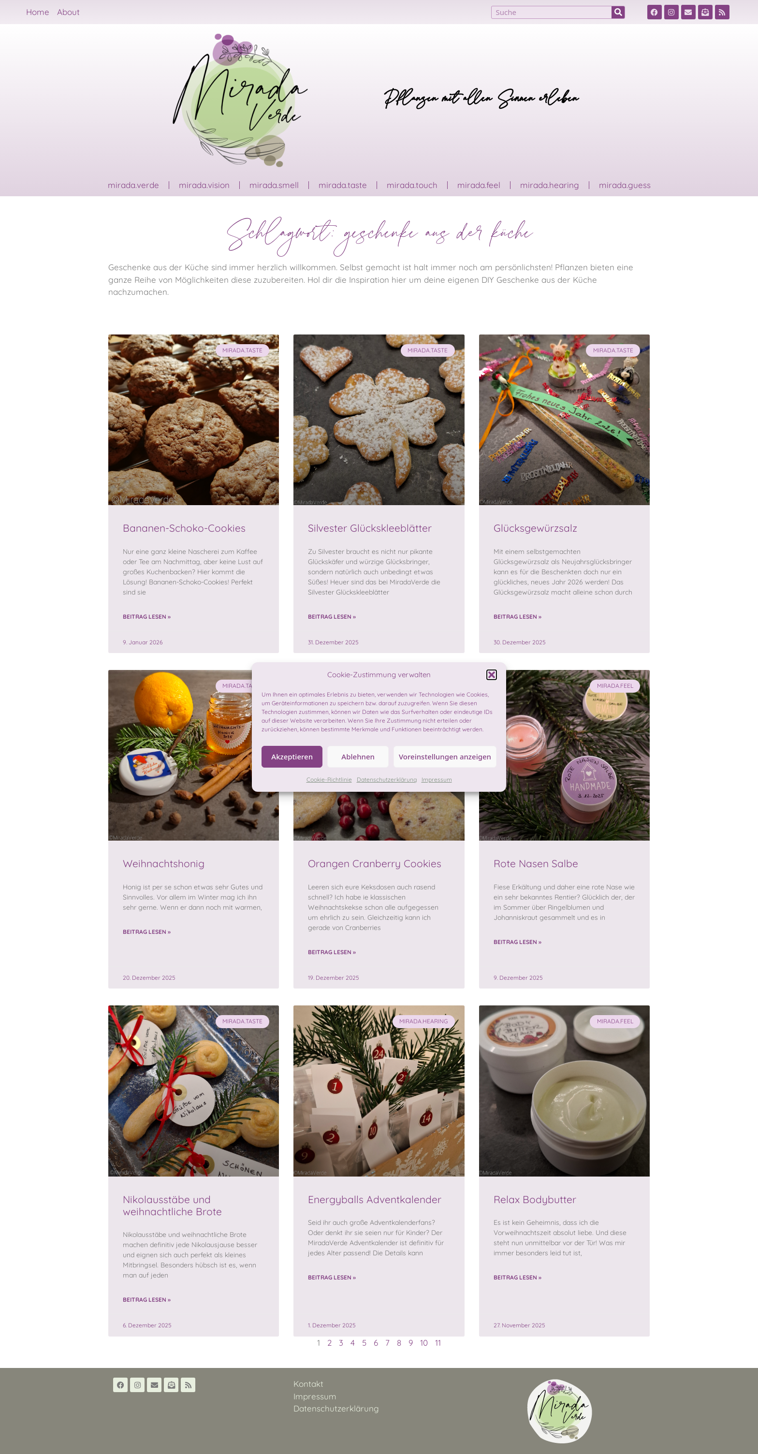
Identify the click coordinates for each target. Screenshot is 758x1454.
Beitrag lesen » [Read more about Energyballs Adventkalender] (332, 1277)
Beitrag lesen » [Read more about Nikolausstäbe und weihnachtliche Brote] (147, 1299)
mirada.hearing (549, 185)
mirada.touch (412, 185)
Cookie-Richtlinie (329, 779)
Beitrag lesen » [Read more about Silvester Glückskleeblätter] (332, 616)
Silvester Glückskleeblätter (370, 528)
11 (438, 1343)
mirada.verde (133, 185)
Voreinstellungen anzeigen (445, 756)
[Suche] (618, 12)
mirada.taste (343, 185)
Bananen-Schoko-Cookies (184, 528)
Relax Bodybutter (535, 1199)
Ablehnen (358, 756)
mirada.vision (204, 185)
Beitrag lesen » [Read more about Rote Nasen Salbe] (517, 941)
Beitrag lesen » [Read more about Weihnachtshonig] (147, 931)
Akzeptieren (292, 756)
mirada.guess (625, 185)
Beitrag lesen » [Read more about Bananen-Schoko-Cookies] (147, 616)
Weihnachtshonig (163, 863)
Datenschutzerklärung (387, 779)
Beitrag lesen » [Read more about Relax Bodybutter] (517, 1277)
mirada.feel (478, 185)
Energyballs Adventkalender (374, 1199)
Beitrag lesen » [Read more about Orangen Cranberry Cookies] (332, 952)
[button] (491, 675)
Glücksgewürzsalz (535, 528)
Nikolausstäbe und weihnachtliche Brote (172, 1205)
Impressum (437, 779)
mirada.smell (274, 185)
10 (424, 1343)
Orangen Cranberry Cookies (374, 863)
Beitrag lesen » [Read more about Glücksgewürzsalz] (517, 616)
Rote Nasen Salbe (536, 863)
